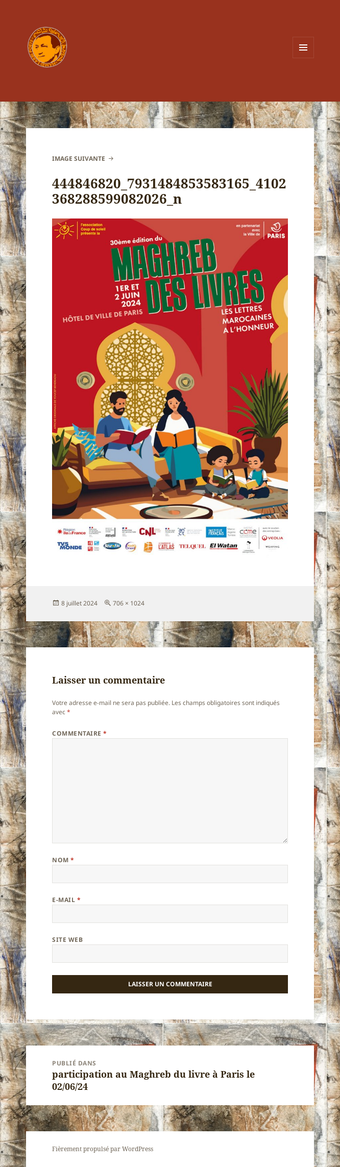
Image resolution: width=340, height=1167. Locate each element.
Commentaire (79, 733)
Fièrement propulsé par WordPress (102, 1149)
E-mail (66, 899)
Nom (63, 860)
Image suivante (78, 158)
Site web (67, 939)
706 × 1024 (128, 603)
